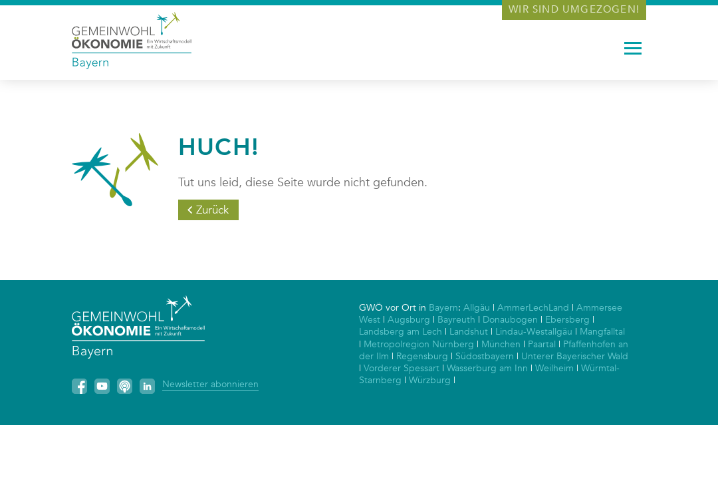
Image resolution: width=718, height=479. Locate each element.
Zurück (212, 210)
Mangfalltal (602, 331)
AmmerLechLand (533, 307)
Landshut (468, 331)
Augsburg (409, 319)
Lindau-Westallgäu (533, 331)
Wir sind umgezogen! (574, 9)
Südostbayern (484, 356)
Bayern (443, 307)
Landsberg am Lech (400, 331)
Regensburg (422, 356)
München (501, 344)
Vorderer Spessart (401, 368)
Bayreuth (456, 319)
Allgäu (476, 307)
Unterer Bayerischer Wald (574, 356)
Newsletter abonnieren (210, 384)
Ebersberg (567, 319)
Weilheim (554, 368)
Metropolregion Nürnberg (419, 344)
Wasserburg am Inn (487, 368)
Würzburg (430, 380)
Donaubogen (510, 319)
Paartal (542, 344)
